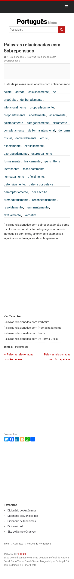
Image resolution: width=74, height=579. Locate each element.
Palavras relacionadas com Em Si (24, 333)
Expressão (23, 347)
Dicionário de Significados (23, 515)
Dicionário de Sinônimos (22, 521)
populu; (22, 553)
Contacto (18, 543)
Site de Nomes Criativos (22, 531)
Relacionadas (16, 56)
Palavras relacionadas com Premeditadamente (32, 327)
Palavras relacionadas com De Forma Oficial (31, 339)
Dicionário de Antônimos (22, 510)
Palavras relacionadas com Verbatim (26, 322)
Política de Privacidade (39, 543)
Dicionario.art (15, 526)
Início (7, 543)
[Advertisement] (37, 71)
